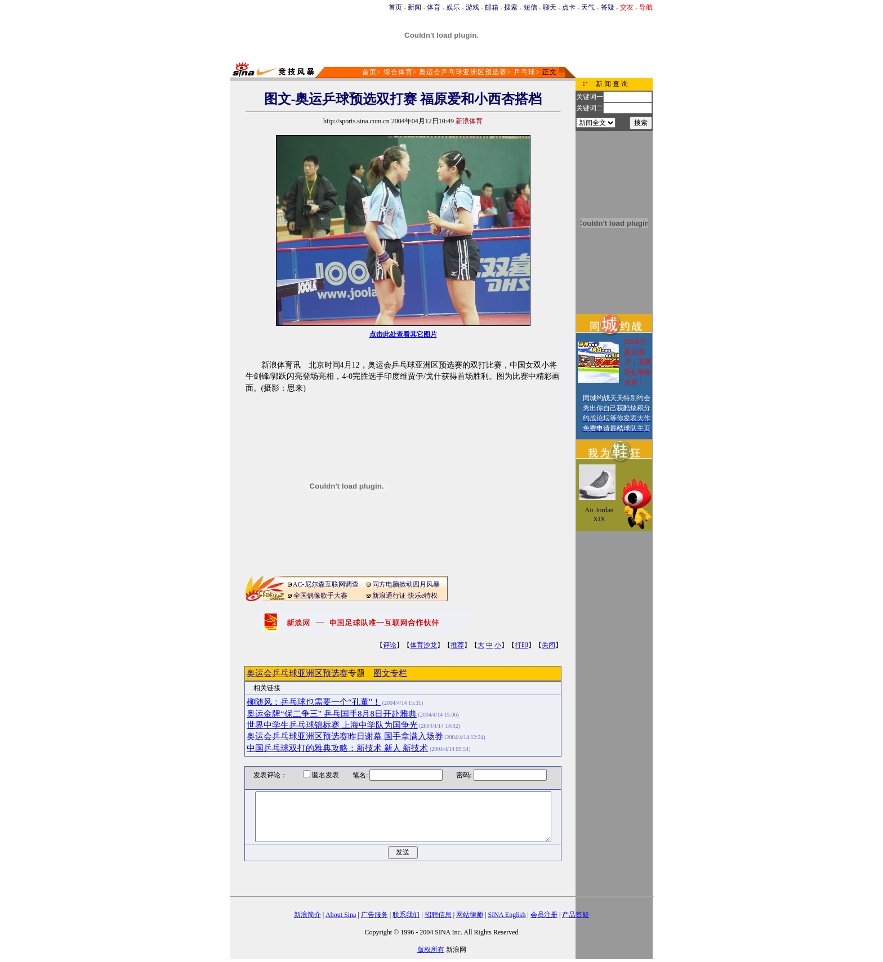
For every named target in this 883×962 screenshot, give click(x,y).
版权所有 (430, 950)
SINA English (506, 915)
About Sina (340, 915)
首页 (395, 7)
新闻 (414, 7)
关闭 (548, 645)
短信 (530, 7)
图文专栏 (390, 673)
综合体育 (398, 72)
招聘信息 (438, 915)
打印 (521, 645)
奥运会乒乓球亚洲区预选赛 (463, 72)
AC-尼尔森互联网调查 (326, 584)
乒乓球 (525, 72)
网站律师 (469, 915)
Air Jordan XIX (599, 514)
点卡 (569, 7)
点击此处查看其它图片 (403, 334)
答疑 (607, 7)
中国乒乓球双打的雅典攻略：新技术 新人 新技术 (337, 748)
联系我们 (406, 915)
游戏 (472, 7)
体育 (433, 7)
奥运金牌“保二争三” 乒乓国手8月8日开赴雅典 (332, 713)
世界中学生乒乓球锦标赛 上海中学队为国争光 (332, 725)
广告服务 (374, 915)
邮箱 (491, 7)
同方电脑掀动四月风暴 (406, 584)
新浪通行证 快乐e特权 (405, 595)
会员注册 (544, 915)
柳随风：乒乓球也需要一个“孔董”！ (314, 701)
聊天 (549, 7)
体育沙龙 (423, 645)
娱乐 (453, 7)
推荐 (457, 645)
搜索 (511, 7)
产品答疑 (575, 915)
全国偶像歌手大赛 (320, 595)
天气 (588, 7)
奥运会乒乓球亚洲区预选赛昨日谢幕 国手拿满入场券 (345, 736)
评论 (389, 645)
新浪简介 (307, 915)
